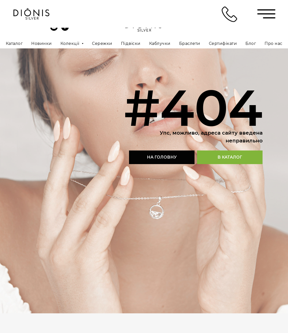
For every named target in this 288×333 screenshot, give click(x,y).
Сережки (102, 43)
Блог (250, 43)
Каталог (14, 43)
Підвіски (131, 43)
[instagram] (54, 29)
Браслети (189, 43)
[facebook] (65, 29)
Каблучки (160, 43)
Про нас (273, 43)
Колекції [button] (70, 43)
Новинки (41, 43)
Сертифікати (223, 43)
